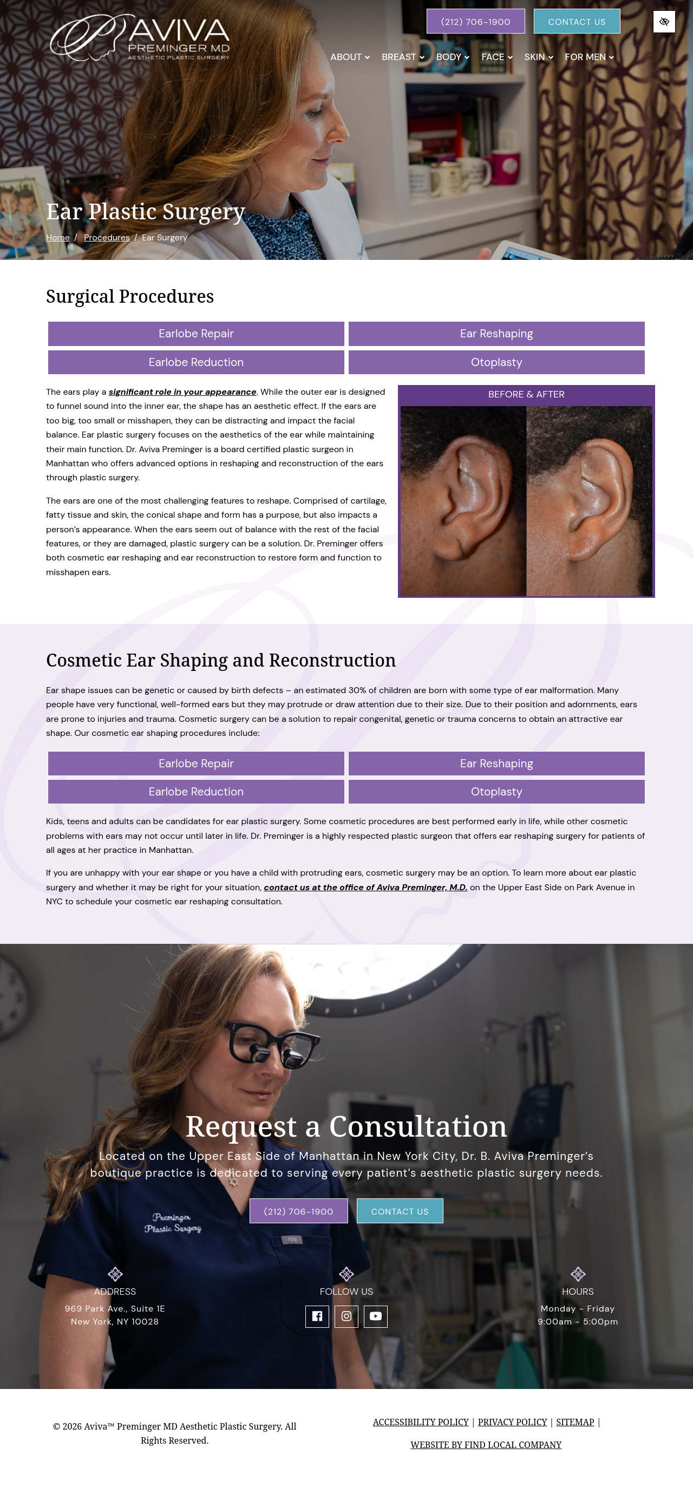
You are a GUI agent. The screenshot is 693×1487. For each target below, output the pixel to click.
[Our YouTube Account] (376, 1317)
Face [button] (497, 57)
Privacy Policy (512, 1422)
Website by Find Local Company (485, 1445)
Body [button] (453, 57)
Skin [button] (539, 57)
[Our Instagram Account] (346, 1317)
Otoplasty (496, 362)
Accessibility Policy (421, 1422)
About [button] (350, 57)
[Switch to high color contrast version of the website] (664, 21)
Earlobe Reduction (196, 362)
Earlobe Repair (196, 333)
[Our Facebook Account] (317, 1317)
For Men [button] (590, 57)
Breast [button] (403, 57)
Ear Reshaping (496, 333)
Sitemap (575, 1422)
